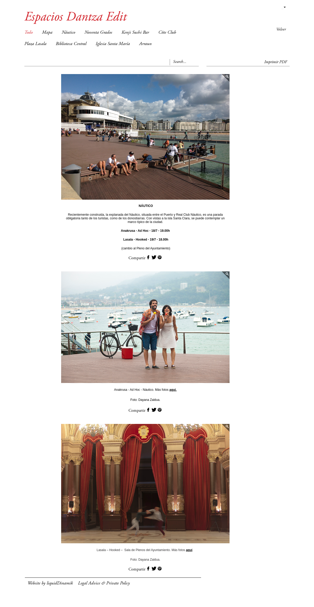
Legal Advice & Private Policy (104, 583)
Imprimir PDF (275, 62)
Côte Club (167, 32)
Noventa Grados (98, 32)
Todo (28, 32)
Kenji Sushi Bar (135, 32)
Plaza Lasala (35, 44)
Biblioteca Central (71, 44)
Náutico (68, 32)
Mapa (47, 32)
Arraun (145, 44)
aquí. (173, 390)
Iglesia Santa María (113, 44)
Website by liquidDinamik (50, 583)
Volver (281, 29)
